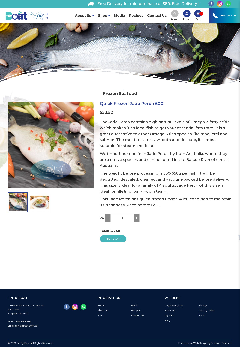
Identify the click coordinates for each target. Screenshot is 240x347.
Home (101, 305)
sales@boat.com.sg (26, 325)
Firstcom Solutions (221, 343)
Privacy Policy (207, 310)
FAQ (167, 320)
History (203, 305)
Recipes (135, 310)
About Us (103, 310)
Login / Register (174, 305)
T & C (202, 315)
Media (134, 305)
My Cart (169, 315)
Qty (102, 217)
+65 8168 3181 (228, 15)
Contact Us (137, 315)
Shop (100, 315)
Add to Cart (113, 238)
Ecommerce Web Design (192, 343)
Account (170, 310)
